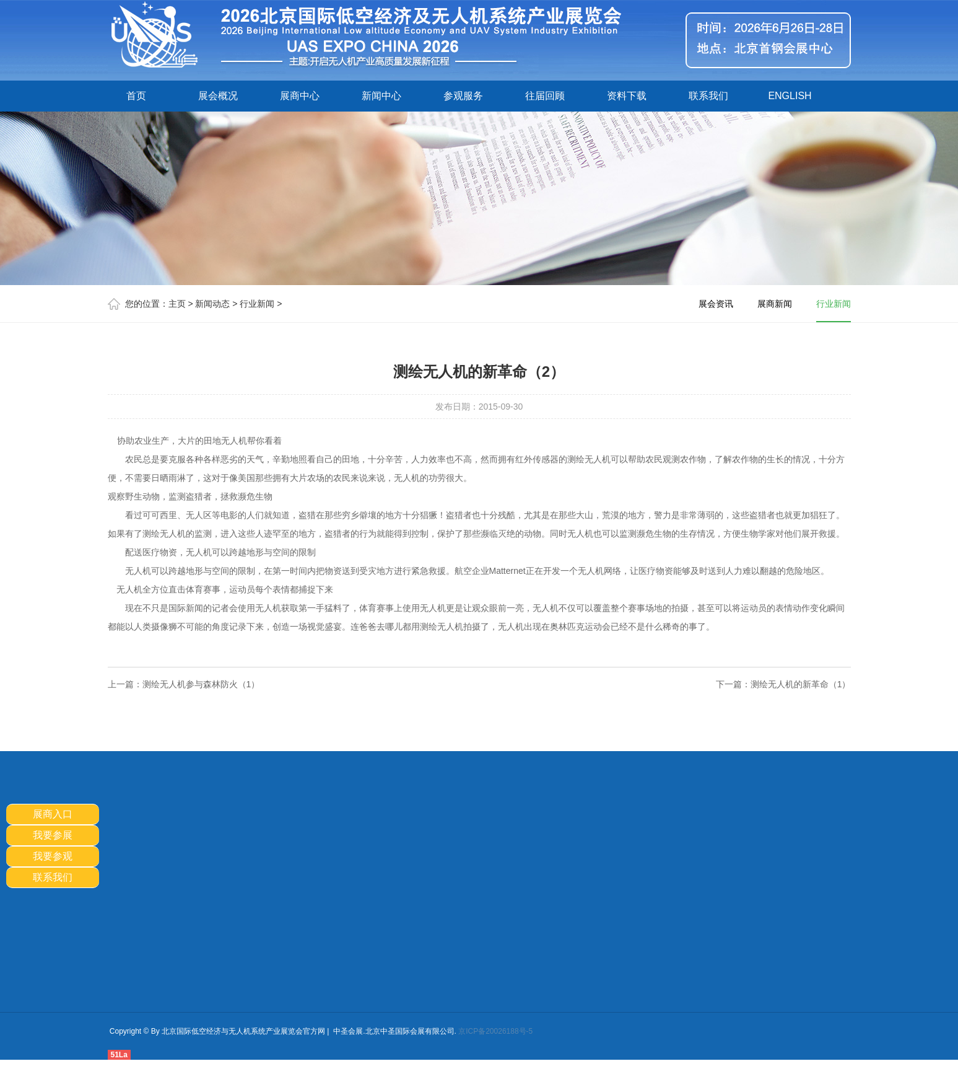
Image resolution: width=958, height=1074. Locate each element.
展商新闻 (774, 304)
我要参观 (52, 856)
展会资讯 (716, 304)
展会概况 (218, 95)
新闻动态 (212, 304)
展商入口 (52, 814)
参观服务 (463, 95)
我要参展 (52, 835)
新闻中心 (381, 95)
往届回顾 (545, 95)
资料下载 (627, 95)
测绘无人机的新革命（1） (801, 684)
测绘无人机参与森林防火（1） (201, 684)
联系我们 (708, 95)
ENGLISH (789, 95)
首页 (136, 95)
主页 (177, 304)
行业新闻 (257, 304)
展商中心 (300, 95)
